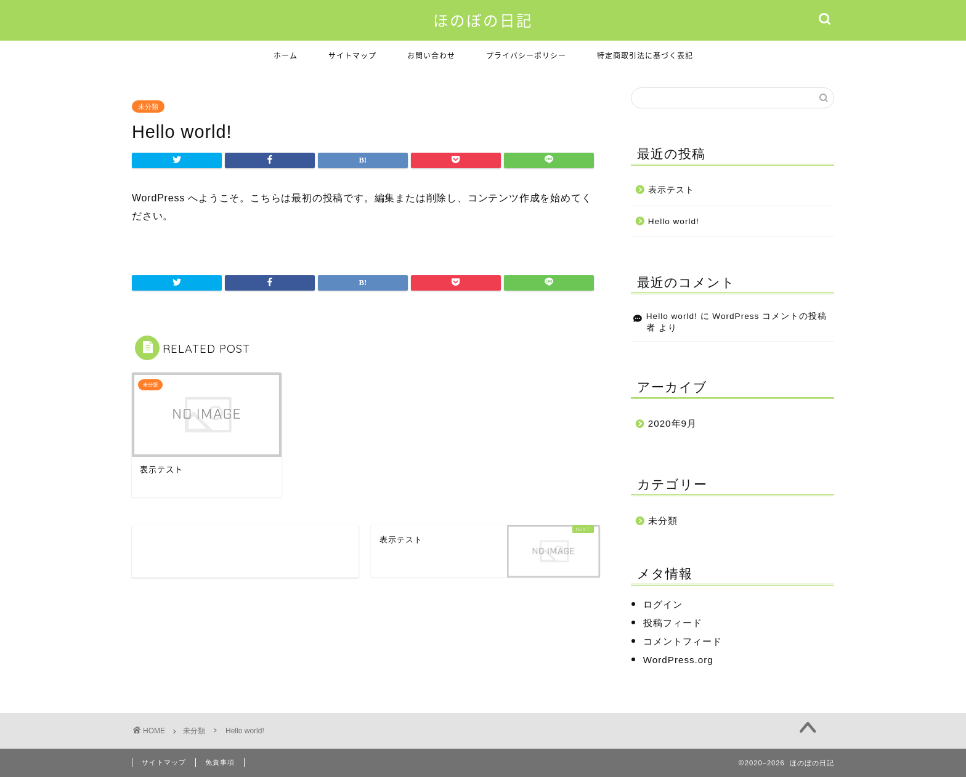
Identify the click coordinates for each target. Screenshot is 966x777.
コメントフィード (682, 641)
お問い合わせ (431, 55)
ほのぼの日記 (483, 21)
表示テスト (671, 190)
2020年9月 (672, 423)
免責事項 (220, 762)
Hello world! (673, 221)
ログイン (663, 604)
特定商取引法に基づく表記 (645, 55)
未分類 (148, 106)
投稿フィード (672, 623)
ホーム (286, 55)
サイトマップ (352, 55)
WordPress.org (678, 659)
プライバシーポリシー (526, 55)
